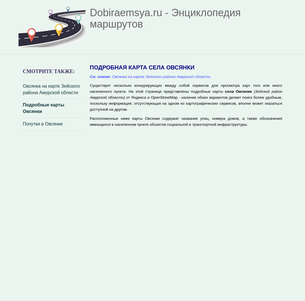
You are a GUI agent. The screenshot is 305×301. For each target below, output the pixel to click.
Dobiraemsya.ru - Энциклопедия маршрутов (165, 18)
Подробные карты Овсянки (43, 108)
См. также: (100, 77)
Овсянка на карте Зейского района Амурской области (51, 89)
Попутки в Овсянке (43, 123)
